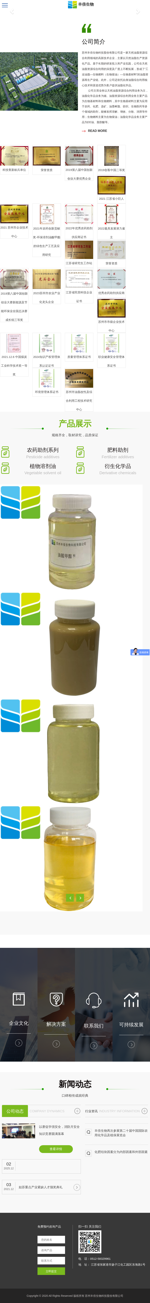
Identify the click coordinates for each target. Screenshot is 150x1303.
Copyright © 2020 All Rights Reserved (50, 1295)
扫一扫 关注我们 (89, 1226)
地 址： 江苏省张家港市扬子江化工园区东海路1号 (111, 1264)
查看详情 (56, 1149)
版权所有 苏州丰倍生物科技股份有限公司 (98, 1295)
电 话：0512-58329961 (94, 1258)
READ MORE (94, 130)
